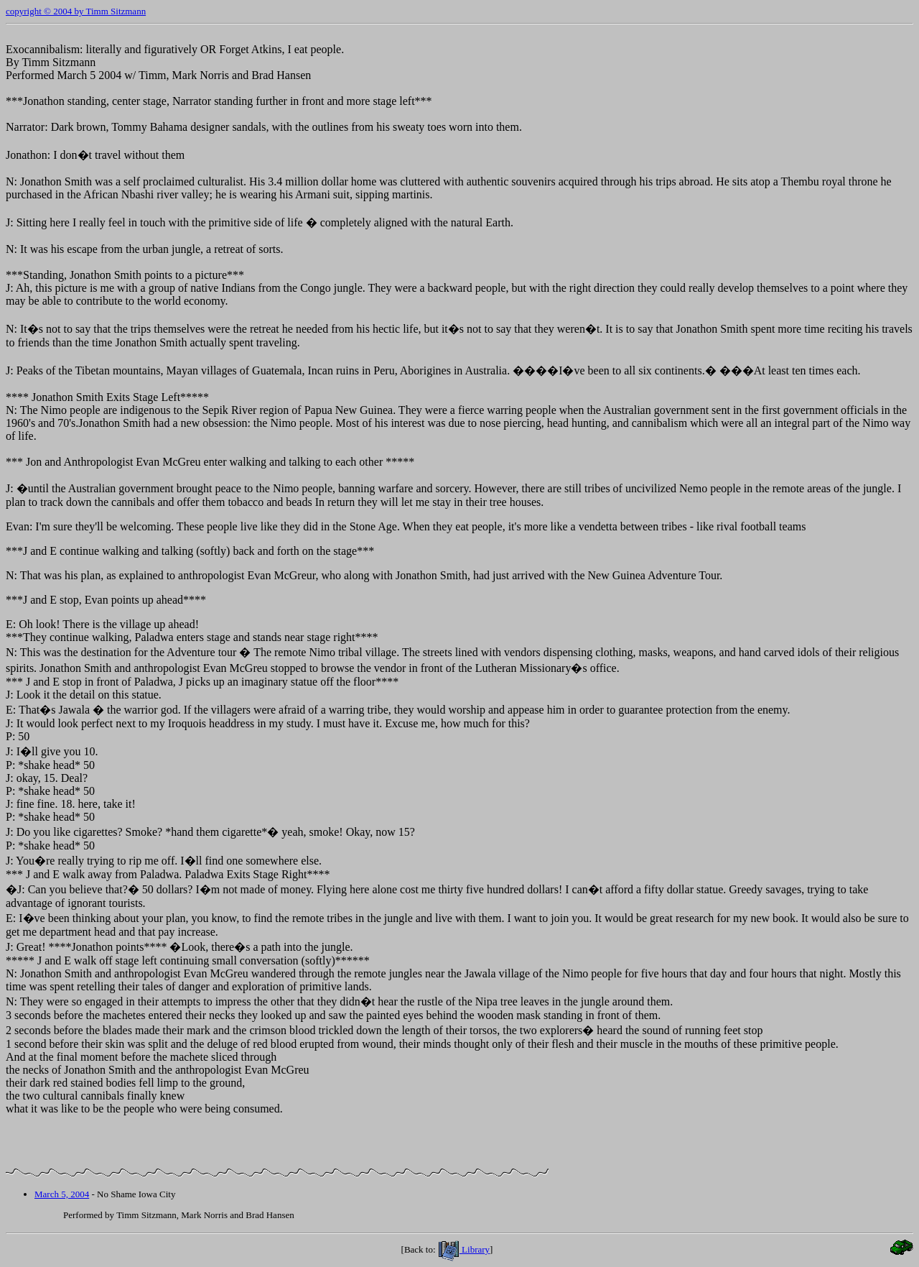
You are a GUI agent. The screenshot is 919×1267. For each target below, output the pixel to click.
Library (464, 1249)
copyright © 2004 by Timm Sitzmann (76, 11)
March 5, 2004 (61, 1194)
